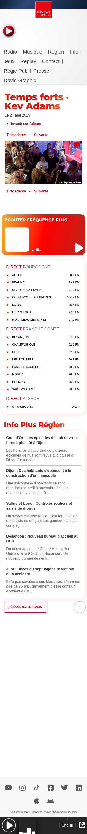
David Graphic (20, 80)
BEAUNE (46, 283)
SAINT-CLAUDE (46, 389)
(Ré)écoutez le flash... (25, 607)
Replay (29, 61)
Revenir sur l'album (24, 124)
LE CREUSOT (46, 312)
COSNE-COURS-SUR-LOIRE (46, 297)
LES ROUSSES (46, 360)
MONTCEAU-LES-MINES (46, 320)
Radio (12, 52)
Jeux (10, 61)
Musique (34, 52)
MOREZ (46, 375)
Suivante (41, 135)
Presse (42, 71)
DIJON (46, 305)
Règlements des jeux (65, 811)
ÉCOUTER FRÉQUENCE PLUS (36, 219)
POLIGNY (46, 382)
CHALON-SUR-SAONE (46, 290)
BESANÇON (46, 337)
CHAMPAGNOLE (46, 345)
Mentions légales (41, 811)
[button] (8, 825)
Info (75, 52)
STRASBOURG (46, 407)
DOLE (46, 352)
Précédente (16, 135)
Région (57, 52)
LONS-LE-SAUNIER (46, 367)
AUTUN (46, 275)
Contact (52, 61)
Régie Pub (17, 71)
